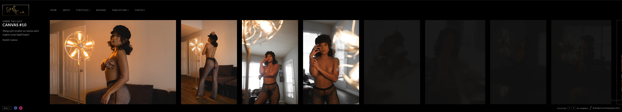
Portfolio (82, 10)
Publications (119, 10)
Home (53, 10)
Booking (101, 10)
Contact (140, 10)
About (66, 10)
